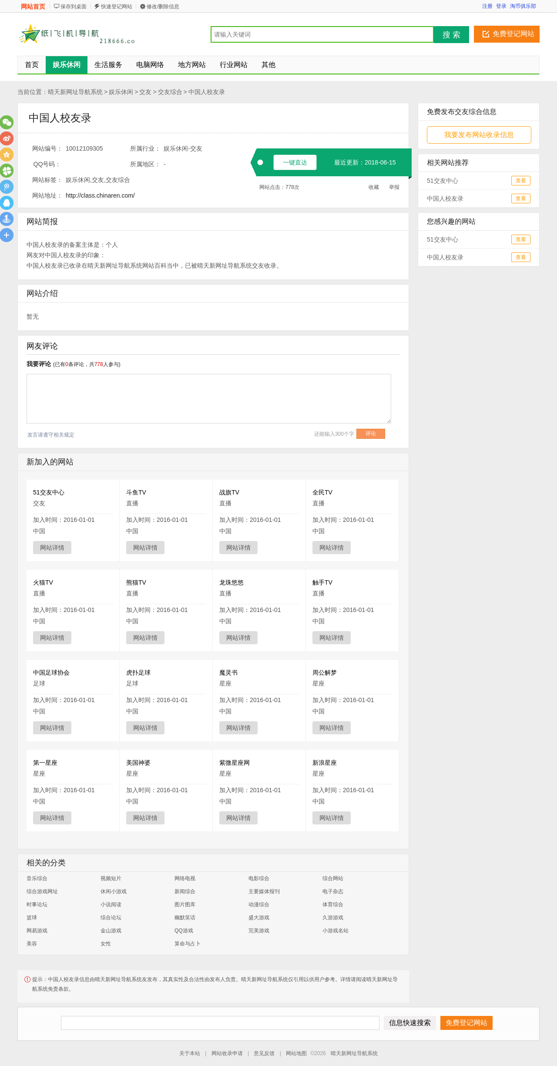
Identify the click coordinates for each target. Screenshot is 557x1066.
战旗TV (229, 492)
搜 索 (451, 34)
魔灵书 (228, 672)
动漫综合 (258, 904)
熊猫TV (136, 582)
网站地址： (47, 195)
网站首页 (33, 6)
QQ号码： (47, 164)
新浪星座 (324, 762)
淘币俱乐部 (523, 6)
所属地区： (145, 164)
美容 (32, 944)
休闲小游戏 (114, 891)
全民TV (322, 492)
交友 (145, 91)
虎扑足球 (138, 672)
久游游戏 (332, 918)
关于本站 (189, 1053)
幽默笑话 (184, 918)
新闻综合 (184, 891)
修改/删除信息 (163, 6)
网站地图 (296, 1053)
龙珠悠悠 (231, 582)
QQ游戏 (183, 931)
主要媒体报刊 (264, 891)
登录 (501, 6)
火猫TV (43, 582)
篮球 (32, 918)
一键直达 (295, 162)
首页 (32, 64)
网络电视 (184, 878)
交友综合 (170, 91)
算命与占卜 (187, 944)
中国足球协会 (51, 672)
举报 (394, 187)
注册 (487, 6)
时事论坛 (37, 904)
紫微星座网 (234, 762)
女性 (106, 944)
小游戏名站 (335, 931)
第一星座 (45, 762)
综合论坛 (111, 918)
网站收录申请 (227, 1053)
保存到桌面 (73, 6)
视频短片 (111, 878)
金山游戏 (111, 931)
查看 (521, 181)
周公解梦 (324, 672)
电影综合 (258, 878)
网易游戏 (37, 931)
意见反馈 (264, 1053)
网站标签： (47, 179)
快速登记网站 (116, 6)
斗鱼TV (136, 492)
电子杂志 (332, 891)
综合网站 (332, 878)
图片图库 (184, 904)
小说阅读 (111, 904)
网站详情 (52, 547)
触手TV (322, 582)
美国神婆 (138, 762)
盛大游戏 (258, 918)
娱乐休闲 (121, 91)
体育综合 (332, 904)
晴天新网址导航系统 (75, 91)
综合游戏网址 (42, 891)
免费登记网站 (513, 33)
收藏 (374, 187)
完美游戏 (258, 931)
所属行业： (145, 148)
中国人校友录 (206, 91)
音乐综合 (37, 878)
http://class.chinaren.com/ (100, 195)
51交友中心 (48, 492)
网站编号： (47, 148)
